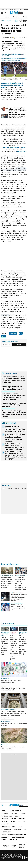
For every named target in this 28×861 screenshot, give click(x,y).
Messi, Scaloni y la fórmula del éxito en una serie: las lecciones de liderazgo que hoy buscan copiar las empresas (19, 597)
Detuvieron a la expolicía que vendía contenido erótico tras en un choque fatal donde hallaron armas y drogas (14, 413)
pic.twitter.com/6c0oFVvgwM (14, 147)
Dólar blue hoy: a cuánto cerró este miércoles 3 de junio (13, 689)
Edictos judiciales (18, 837)
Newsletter (23, 805)
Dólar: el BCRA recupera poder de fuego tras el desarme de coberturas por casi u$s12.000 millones (14, 446)
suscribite (21, 12)
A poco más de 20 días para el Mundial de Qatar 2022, (12, 85)
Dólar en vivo (13, 9)
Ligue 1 (3, 336)
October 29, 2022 (20, 151)
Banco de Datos (6, 816)
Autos (21, 826)
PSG (20, 333)
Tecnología (17, 829)
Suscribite (19, 344)
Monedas (3, 488)
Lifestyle (22, 819)
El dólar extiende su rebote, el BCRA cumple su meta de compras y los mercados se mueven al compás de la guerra (14, 396)
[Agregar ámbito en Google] (9, 37)
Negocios (4, 819)
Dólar (7, 17)
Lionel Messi (16, 21)
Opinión (13, 819)
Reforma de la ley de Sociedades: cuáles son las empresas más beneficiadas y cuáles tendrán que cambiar (15, 428)
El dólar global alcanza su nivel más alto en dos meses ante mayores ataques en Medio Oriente (23, 645)
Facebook (5, 805)
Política (22, 813)
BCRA (20, 9)
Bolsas (10, 488)
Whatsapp (21, 805)
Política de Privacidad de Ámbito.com (13, 834)
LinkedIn (13, 805)
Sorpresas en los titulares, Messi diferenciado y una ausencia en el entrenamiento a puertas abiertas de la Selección (13, 379)
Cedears (24, 488)
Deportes (9, 20)
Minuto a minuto (13, 633)
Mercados (18, 816)
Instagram (9, 805)
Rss (25, 829)
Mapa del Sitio (6, 832)
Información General (8, 826)
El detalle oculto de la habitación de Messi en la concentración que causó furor (17, 607)
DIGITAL (6, 846)
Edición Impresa (6, 824)
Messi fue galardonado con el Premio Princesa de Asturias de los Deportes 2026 (14, 59)
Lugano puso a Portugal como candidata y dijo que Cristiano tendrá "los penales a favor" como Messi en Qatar (18, 110)
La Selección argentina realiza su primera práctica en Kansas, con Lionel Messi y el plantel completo (21, 583)
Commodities (17, 488)
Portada (4, 811)
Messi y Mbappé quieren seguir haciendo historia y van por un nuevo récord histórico (17, 116)
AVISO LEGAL (5, 837)
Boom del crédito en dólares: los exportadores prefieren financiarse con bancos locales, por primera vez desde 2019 (15, 437)
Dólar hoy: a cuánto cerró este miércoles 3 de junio (11, 681)
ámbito (3, 20)
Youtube (17, 805)
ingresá (25, 12)
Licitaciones (13, 840)
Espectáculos (6, 829)
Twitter (2, 805)
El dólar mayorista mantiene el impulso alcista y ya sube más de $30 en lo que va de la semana (13, 388)
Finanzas (25, 17)
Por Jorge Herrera (5, 718)
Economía (16, 17)
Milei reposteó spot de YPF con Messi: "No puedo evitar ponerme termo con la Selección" (7, 582)
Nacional (4, 821)
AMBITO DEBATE (22, 846)
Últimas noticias (15, 811)
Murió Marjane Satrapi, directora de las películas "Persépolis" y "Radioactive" (14, 405)
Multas (3, 840)
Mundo (13, 821)
